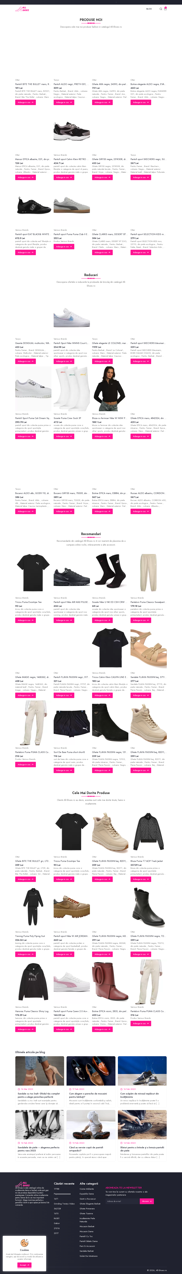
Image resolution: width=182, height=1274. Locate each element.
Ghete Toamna (86, 1213)
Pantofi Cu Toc (86, 1236)
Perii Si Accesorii (87, 1246)
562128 (57, 1208)
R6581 (56, 1218)
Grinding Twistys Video (64, 1203)
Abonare (146, 1201)
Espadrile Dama (87, 1193)
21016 (57, 1228)
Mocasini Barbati (87, 1226)
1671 (56, 1198)
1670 (56, 1213)
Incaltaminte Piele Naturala (87, 1220)
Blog (149, 8)
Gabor (57, 1223)
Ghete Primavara (87, 1208)
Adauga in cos (25, 102)
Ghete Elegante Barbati (90, 1203)
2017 (56, 1233)
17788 (56, 1188)
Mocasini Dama (86, 1231)
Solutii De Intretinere (89, 1256)
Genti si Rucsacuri (88, 1198)
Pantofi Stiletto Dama (89, 1241)
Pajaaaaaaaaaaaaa (62, 1193)
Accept (24, 1265)
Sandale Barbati (87, 1251)
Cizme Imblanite (87, 1188)
